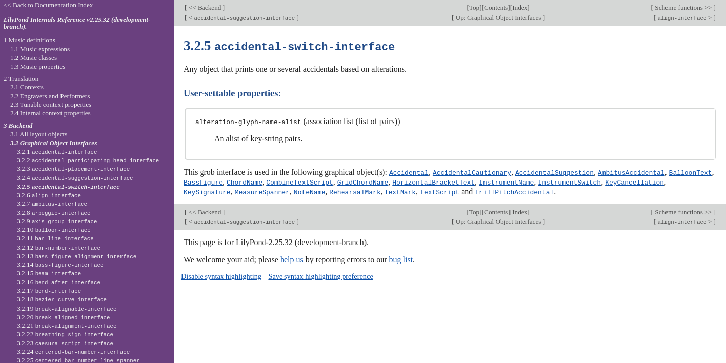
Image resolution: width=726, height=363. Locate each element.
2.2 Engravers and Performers (50, 96)
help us (292, 258)
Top (474, 7)
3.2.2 (88, 160)
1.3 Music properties (37, 66)
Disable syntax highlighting (221, 275)
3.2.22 (65, 334)
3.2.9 (57, 221)
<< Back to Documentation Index (48, 5)
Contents (496, 7)
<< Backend (204, 7)
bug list (401, 258)
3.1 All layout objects (38, 134)
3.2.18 (62, 299)
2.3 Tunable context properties (50, 104)
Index (519, 7)
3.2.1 (57, 151)
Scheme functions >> (683, 7)
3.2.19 (66, 308)
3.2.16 (58, 282)
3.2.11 (55, 238)
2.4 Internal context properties (50, 113)
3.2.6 (49, 195)
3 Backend (18, 125)
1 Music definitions (29, 40)
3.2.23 (65, 343)
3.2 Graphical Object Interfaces (53, 143)
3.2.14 (60, 264)
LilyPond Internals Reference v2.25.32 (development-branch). (77, 23)
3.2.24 (73, 351)
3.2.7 (52, 203)
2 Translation (21, 78)
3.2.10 (53, 229)
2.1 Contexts (27, 87)
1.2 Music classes (33, 58)
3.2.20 (63, 317)
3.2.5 (68, 186)
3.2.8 (53, 212)
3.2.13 (76, 256)
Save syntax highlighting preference (320, 275)
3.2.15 (49, 273)
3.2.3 (73, 168)
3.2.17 (49, 290)
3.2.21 (66, 325)
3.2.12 (58, 247)
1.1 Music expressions (40, 49)
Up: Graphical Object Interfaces (498, 17)
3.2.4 (75, 178)
